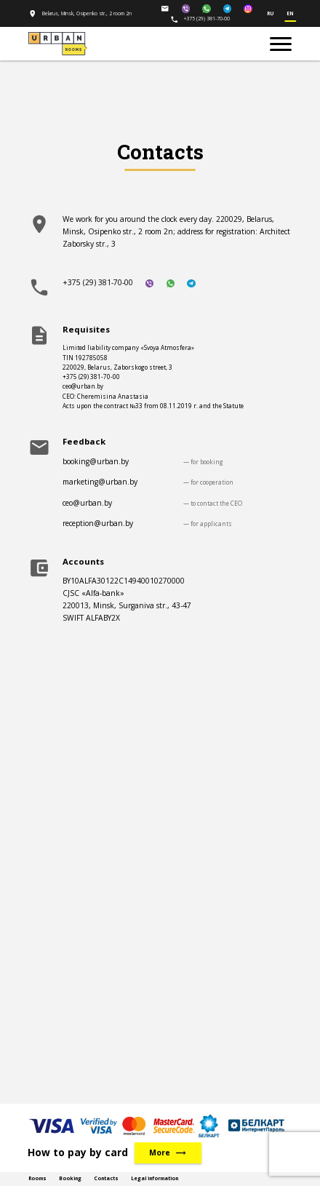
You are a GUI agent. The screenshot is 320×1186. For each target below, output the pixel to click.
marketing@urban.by (100, 482)
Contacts (106, 1178)
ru (270, 14)
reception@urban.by (98, 523)
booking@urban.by (96, 461)
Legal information (154, 1178)
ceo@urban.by (87, 503)
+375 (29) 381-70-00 (200, 18)
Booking (70, 1178)
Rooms (37, 1178)
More (168, 1153)
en (290, 14)
